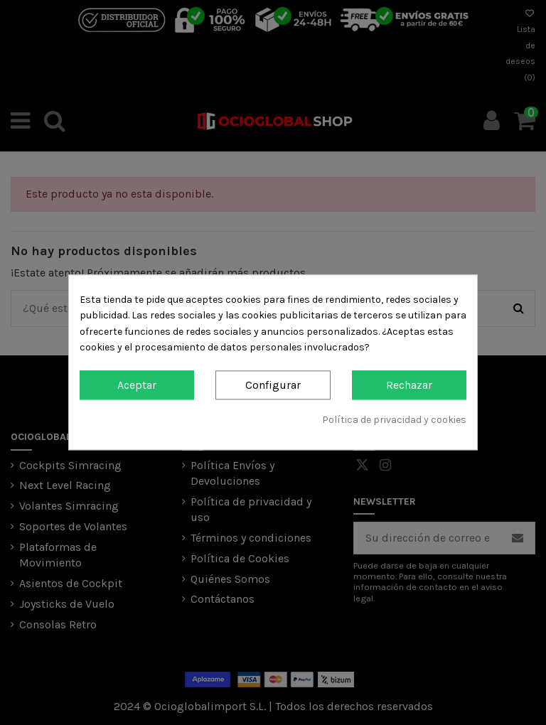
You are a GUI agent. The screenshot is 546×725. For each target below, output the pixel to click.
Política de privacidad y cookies (394, 420)
